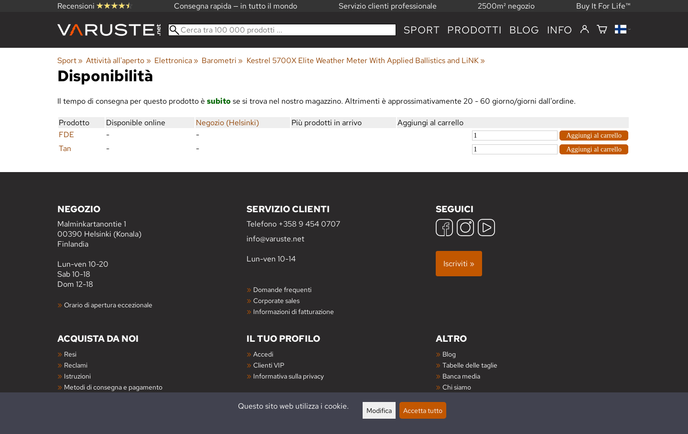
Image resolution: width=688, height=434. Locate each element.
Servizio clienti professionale (388, 6)
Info (559, 29)
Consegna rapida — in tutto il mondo (235, 6)
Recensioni (94, 6)
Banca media (461, 375)
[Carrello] (602, 30)
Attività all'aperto (118, 60)
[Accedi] (584, 29)
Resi (70, 353)
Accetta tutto (422, 410)
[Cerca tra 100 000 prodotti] (282, 30)
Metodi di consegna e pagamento (113, 386)
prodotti (474, 29)
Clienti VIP (268, 364)
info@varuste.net (275, 239)
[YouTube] (486, 229)
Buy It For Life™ (603, 6)
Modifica (379, 410)
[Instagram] (465, 229)
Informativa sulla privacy (288, 375)
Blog (449, 353)
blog (524, 29)
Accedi (263, 353)
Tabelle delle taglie (469, 364)
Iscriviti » (458, 264)
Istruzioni (77, 375)
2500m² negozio (506, 6)
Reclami (75, 364)
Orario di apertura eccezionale (108, 304)
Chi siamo (456, 386)
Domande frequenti (282, 289)
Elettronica (176, 60)
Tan (65, 148)
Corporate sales (276, 300)
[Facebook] (444, 229)
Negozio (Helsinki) (227, 123)
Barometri (222, 60)
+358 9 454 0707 (309, 224)
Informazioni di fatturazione (293, 311)
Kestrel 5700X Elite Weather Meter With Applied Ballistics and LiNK (366, 60)
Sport (422, 29)
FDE (66, 135)
